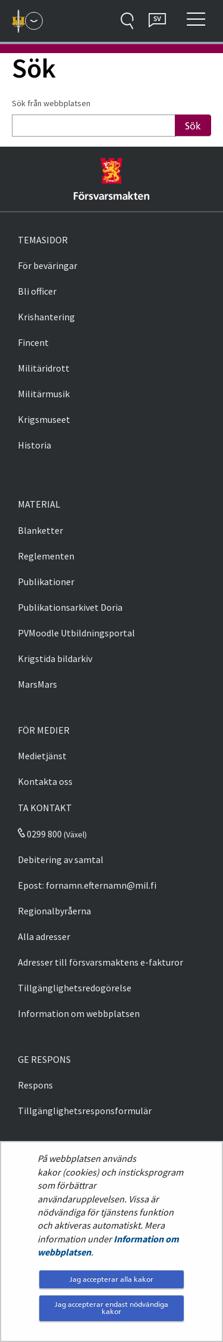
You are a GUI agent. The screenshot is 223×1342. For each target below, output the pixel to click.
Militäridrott (44, 368)
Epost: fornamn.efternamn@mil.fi (87, 885)
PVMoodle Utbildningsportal (76, 633)
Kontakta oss (45, 781)
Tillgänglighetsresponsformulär (85, 1111)
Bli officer (37, 291)
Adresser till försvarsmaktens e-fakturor (100, 962)
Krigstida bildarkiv (55, 658)
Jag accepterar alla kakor (111, 1279)
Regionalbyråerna (54, 911)
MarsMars (37, 684)
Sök (193, 126)
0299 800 (40, 834)
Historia (34, 445)
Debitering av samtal (60, 859)
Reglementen (46, 556)
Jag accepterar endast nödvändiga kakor (111, 1308)
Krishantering (46, 317)
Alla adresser (44, 936)
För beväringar (47, 265)
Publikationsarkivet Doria (70, 607)
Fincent (33, 342)
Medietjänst (42, 756)
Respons (35, 1085)
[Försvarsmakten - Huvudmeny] (34, 21)
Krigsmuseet (44, 419)
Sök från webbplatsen (51, 103)
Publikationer (46, 581)
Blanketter (40, 530)
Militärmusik (44, 394)
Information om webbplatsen (79, 1013)
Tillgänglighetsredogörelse (74, 988)
